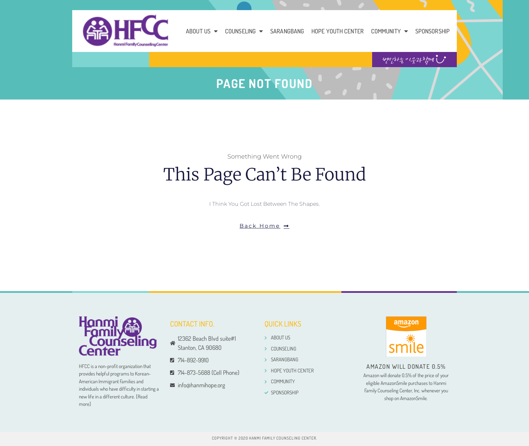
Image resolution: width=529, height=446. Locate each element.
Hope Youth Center (337, 31)
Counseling (244, 31)
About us (202, 31)
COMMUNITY (389, 31)
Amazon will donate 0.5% (406, 366)
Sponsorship (432, 31)
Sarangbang (287, 31)
